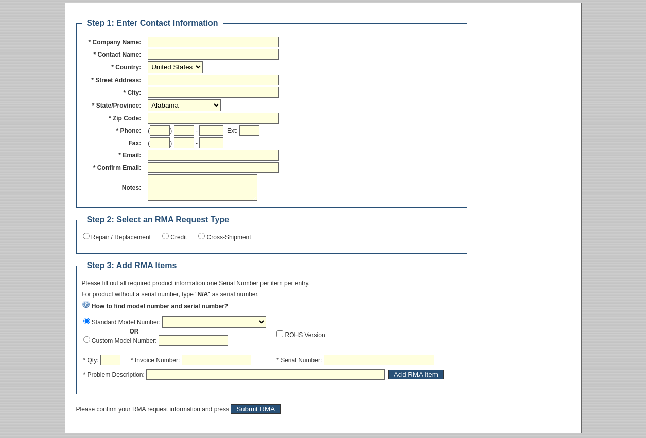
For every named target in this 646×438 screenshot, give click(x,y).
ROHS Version (304, 339)
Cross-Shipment (228, 242)
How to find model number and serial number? (155, 310)
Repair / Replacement (120, 242)
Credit (178, 242)
